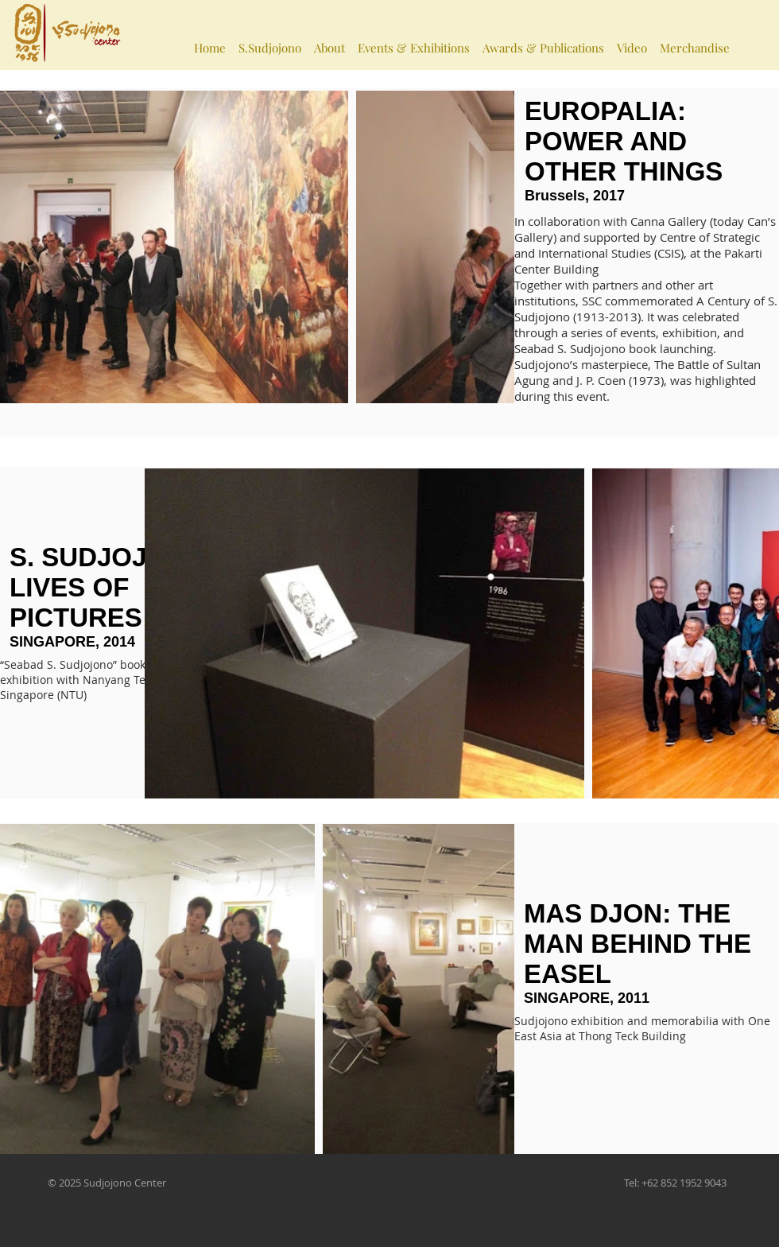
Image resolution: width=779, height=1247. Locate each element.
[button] (270, 40)
